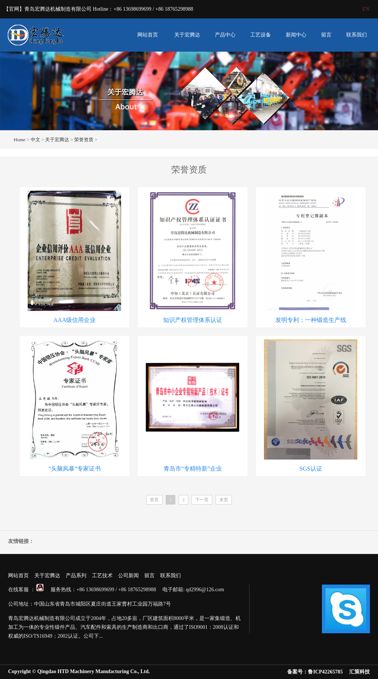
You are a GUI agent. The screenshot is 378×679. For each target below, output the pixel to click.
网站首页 (147, 35)
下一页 (202, 499)
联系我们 (356, 35)
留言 (326, 35)
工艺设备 (260, 35)
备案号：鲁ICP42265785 (315, 672)
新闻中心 (296, 35)
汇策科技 (359, 672)
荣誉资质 (83, 139)
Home (19, 139)
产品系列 (76, 575)
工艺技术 (102, 575)
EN (365, 9)
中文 (35, 139)
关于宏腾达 (187, 35)
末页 (223, 499)
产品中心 (225, 35)
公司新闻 (128, 575)
